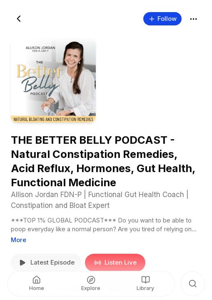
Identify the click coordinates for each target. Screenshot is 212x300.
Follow (162, 18)
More (18, 239)
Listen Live (115, 262)
